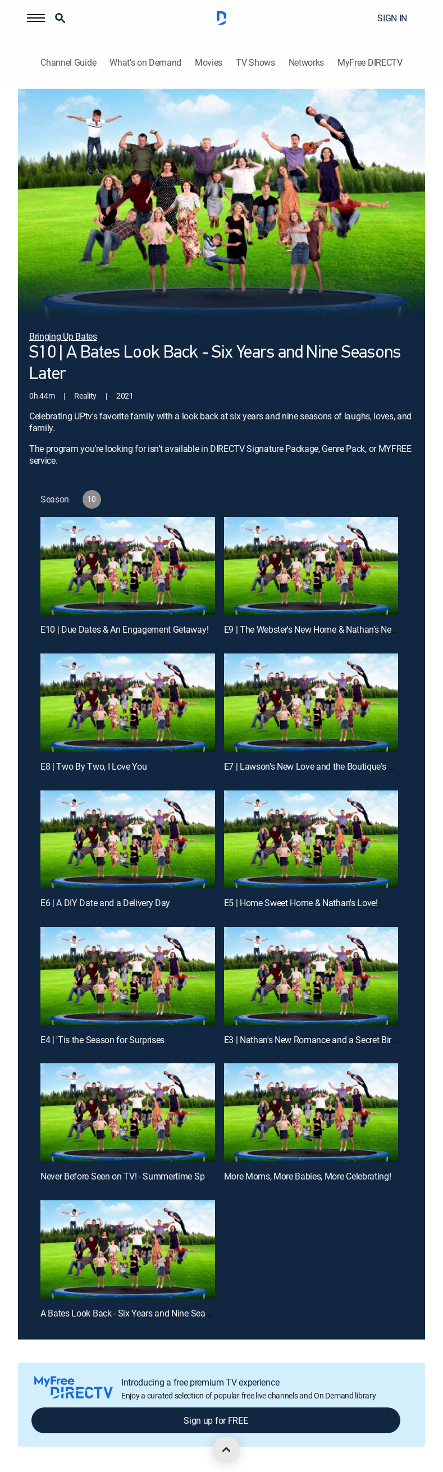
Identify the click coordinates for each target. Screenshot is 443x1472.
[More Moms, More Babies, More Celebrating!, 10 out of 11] (311, 1112)
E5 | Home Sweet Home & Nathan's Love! (301, 903)
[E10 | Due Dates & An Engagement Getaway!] (127, 566)
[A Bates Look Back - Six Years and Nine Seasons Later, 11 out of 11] (127, 1249)
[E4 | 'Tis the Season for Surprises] (127, 976)
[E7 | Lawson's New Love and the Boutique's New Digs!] (311, 702)
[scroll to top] (226, 1449)
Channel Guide (68, 62)
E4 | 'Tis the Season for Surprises (102, 1040)
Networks (306, 62)
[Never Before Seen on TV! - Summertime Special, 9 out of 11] (127, 1112)
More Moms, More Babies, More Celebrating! (307, 1176)
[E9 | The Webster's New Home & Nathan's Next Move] (311, 566)
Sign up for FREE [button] (216, 1420)
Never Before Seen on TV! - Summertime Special (131, 1176)
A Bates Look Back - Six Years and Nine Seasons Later (142, 1313)
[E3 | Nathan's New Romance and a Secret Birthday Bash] (311, 976)
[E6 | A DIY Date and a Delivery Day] (127, 839)
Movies (208, 62)
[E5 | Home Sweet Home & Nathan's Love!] (311, 839)
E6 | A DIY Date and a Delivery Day (105, 903)
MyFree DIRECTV (370, 62)
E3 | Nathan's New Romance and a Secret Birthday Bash (329, 1040)
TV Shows (255, 62)
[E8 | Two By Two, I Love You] (127, 702)
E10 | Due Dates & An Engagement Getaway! (124, 629)
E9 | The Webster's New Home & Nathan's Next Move (323, 629)
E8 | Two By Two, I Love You (93, 766)
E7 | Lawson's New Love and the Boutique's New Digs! (325, 766)
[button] (36, 18)
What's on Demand (145, 62)
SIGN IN (392, 18)
